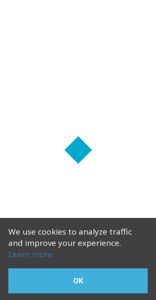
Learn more (30, 254)
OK (78, 280)
